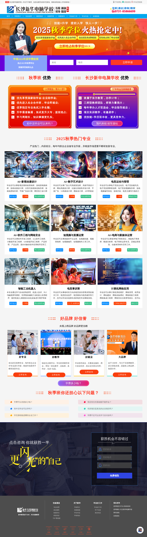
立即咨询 (23, 375)
